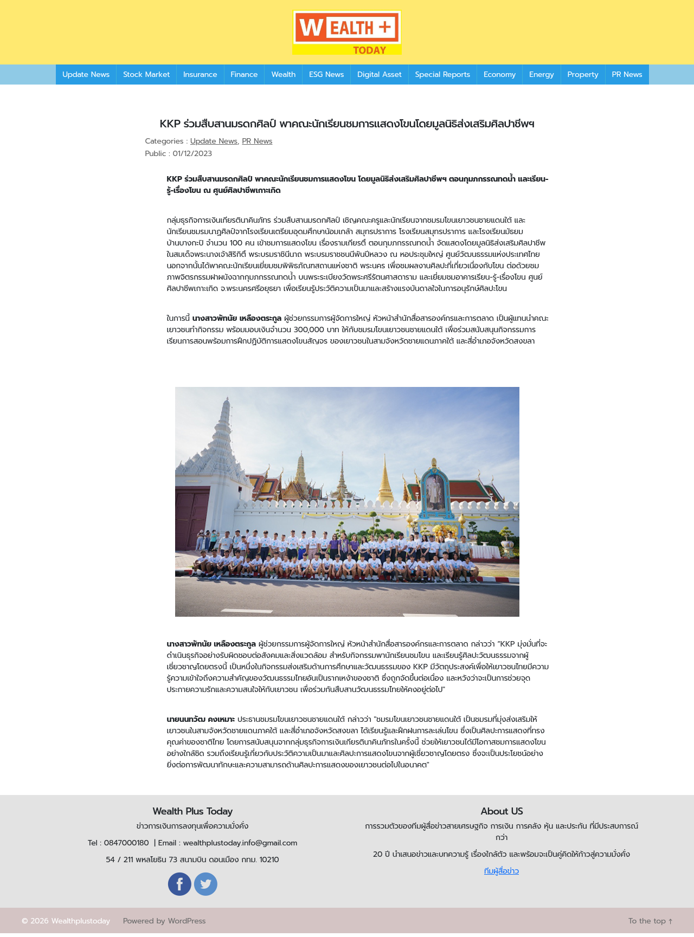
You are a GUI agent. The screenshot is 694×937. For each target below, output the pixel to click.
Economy (500, 78)
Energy (541, 78)
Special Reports (442, 78)
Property (583, 78)
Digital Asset (379, 78)
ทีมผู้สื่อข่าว (501, 875)
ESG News (326, 78)
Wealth (283, 78)
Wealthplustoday (80, 924)
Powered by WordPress (164, 924)
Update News (86, 78)
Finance (244, 78)
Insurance (200, 78)
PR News (627, 78)
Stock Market (146, 78)
